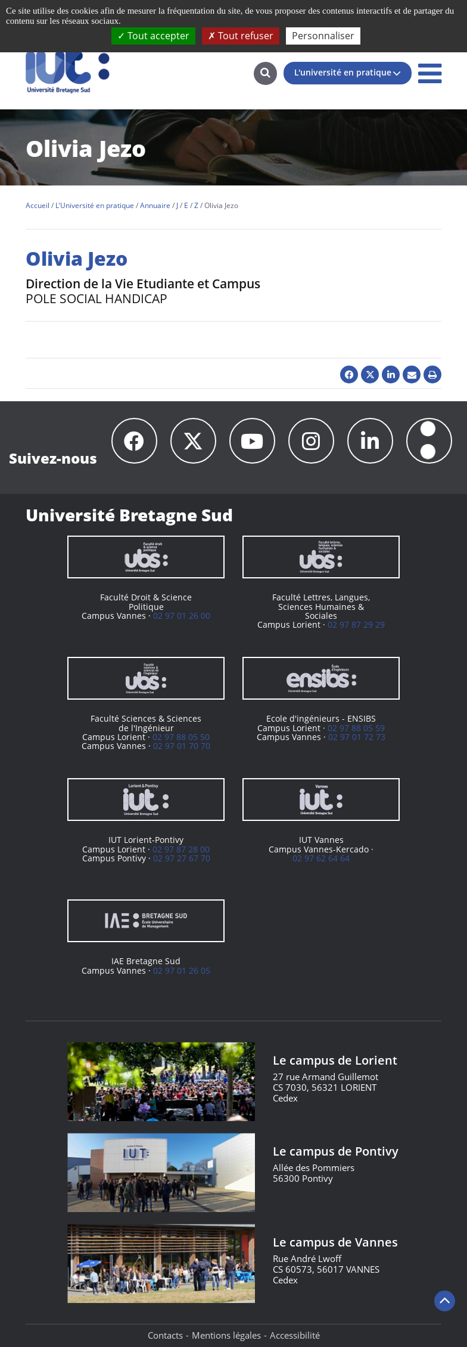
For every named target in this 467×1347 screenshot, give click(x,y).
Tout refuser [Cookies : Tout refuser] (240, 35)
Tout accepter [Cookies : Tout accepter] (153, 35)
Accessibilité (295, 1335)
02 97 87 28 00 (181, 849)
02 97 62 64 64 (321, 858)
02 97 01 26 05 (181, 970)
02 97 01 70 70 (181, 745)
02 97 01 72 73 (356, 736)
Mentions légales (226, 1335)
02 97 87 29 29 (356, 624)
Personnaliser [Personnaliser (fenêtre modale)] (323, 35)
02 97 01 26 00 (181, 615)
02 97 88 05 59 (356, 727)
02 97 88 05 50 (181, 736)
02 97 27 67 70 (181, 858)
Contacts (165, 1335)
